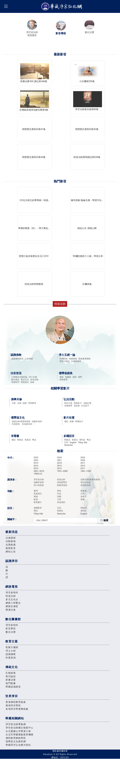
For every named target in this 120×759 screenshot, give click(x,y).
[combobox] (73, 520)
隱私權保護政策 (60, 750)
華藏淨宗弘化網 (62, 6)
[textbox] (65, 520)
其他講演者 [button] (28, 424)
